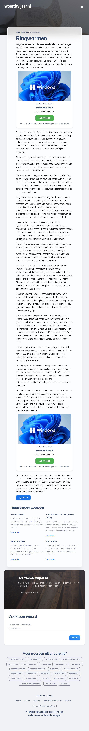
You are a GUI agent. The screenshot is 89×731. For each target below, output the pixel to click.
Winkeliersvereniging (71, 659)
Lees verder (15, 532)
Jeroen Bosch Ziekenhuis (30, 683)
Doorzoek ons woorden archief (20, 625)
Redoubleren (50, 683)
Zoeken (74, 638)
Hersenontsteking (37, 669)
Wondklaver (59, 679)
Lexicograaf (13, 664)
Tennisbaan (31, 674)
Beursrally (73, 679)
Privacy (68, 700)
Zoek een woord (22, 32)
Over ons (37, 700)
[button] (23, 497)
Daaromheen (16, 679)
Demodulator (61, 664)
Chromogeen (16, 674)
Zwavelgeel (59, 674)
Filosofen (64, 683)
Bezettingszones (18, 669)
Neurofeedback (30, 664)
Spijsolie (45, 679)
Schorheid (45, 674)
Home (18, 700)
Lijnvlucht (76, 664)
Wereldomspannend (16, 659)
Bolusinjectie (35, 659)
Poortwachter (18, 541)
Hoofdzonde (17, 514)
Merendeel (54, 669)
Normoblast (52, 541)
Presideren (73, 674)
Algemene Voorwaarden (53, 700)
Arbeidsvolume (52, 659)
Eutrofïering (31, 679)
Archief (27, 700)
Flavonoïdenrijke (71, 669)
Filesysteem (46, 664)
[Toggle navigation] (82, 6)
